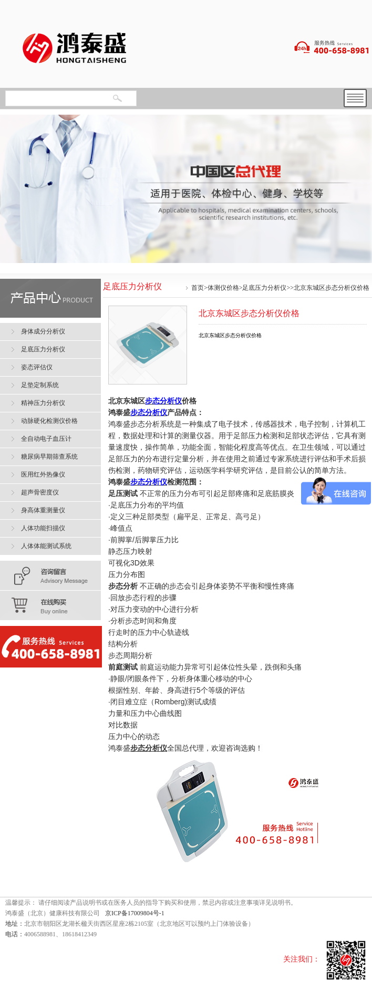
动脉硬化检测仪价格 (49, 420)
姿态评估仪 (37, 367)
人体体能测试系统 (46, 546)
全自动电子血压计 (46, 438)
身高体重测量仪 (43, 510)
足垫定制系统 (40, 385)
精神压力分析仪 (43, 403)
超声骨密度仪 (40, 492)
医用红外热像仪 (43, 474)
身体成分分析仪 (43, 331)
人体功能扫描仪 (43, 528)
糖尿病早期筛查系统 (49, 456)
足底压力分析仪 (264, 287)
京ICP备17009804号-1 (134, 913)
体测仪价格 (223, 287)
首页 (197, 287)
